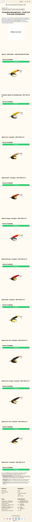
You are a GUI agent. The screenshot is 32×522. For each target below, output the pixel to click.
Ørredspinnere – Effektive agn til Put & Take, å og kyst (8, 505)
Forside (19, 490)
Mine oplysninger (5, 491)
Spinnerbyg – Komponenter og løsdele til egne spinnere (7, 507)
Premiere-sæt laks (5, 503)
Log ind (3, 493)
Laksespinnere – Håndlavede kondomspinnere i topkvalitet (7, 502)
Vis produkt (16, 61)
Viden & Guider (20, 495)
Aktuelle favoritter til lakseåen (7, 510)
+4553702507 (22, 505)
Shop (19, 491)
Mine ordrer (4, 490)
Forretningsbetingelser (22, 493)
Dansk (21, 1)
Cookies (19, 494)
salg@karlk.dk (22, 508)
